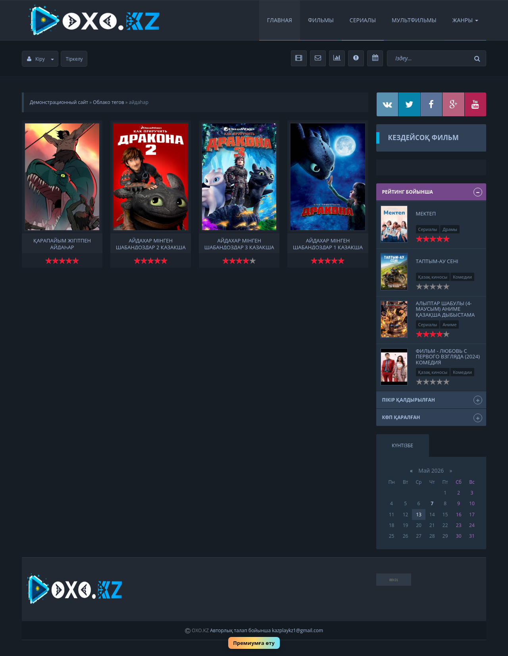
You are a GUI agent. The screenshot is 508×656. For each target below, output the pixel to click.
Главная (279, 20)
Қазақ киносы (433, 277)
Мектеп (426, 213)
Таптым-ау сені (437, 261)
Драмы (450, 229)
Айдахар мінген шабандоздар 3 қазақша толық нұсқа (239, 243)
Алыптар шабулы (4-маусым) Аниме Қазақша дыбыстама (445, 308)
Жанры (465, 20)
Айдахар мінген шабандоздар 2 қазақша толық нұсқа (151, 243)
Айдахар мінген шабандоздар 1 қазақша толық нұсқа (328, 243)
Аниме (449, 324)
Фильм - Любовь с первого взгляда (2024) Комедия (448, 356)
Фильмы (321, 20)
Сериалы (363, 20)
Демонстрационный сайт (59, 102)
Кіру (40, 59)
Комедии (462, 277)
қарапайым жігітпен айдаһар (62, 243)
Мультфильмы (414, 20)
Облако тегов (108, 102)
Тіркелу (74, 59)
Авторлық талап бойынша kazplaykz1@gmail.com (266, 630)
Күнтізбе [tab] (402, 445)
